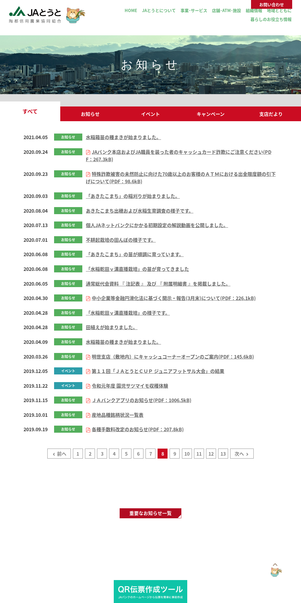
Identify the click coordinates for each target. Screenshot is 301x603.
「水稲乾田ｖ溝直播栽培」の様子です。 (128, 312)
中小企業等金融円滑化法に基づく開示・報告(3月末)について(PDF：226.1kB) (174, 298)
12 (211, 453)
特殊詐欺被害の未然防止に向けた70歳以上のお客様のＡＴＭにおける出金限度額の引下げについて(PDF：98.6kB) (181, 177)
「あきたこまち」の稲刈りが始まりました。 (133, 195)
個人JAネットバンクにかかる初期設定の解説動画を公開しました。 (157, 225)
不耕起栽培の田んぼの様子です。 (121, 239)
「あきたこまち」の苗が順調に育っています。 (135, 254)
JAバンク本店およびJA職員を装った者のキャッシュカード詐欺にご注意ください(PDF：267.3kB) (178, 155)
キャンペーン (211, 113)
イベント (150, 113)
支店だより (271, 113)
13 (223, 453)
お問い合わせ (271, 4)
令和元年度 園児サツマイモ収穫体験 (130, 385)
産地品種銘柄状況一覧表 (117, 414)
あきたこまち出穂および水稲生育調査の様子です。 (139, 210)
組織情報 (254, 10)
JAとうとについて (159, 10)
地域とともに (279, 10)
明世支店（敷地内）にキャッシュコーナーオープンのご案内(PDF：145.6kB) (173, 356)
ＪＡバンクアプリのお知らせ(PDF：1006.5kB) (141, 400)
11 (199, 453)
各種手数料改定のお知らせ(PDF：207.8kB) (138, 429)
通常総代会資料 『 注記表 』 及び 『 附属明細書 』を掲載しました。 (158, 283)
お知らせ (90, 113)
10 (187, 453)
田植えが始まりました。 (112, 327)
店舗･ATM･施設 (226, 10)
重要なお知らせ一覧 (150, 513)
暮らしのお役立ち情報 (271, 19)
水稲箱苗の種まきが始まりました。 (123, 137)
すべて (30, 111)
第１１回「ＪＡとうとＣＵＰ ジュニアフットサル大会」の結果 (158, 370)
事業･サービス (193, 10)
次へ (239, 453)
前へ (61, 453)
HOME (131, 10)
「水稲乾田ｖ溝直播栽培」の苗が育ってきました (137, 268)
